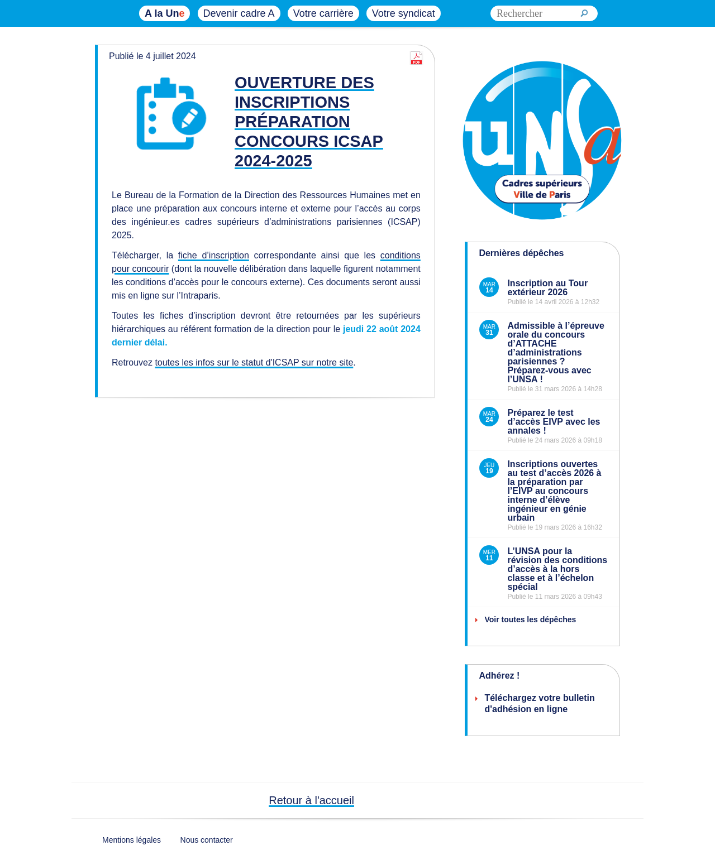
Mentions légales (131, 840)
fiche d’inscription (213, 255)
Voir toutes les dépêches (530, 619)
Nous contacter (206, 840)
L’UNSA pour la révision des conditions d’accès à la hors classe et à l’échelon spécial (557, 569)
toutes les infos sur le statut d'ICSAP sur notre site (254, 362)
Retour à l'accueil (311, 800)
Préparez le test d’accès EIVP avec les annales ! (553, 421)
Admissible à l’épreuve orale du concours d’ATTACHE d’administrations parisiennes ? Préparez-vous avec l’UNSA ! (555, 352)
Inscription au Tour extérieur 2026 (547, 287)
